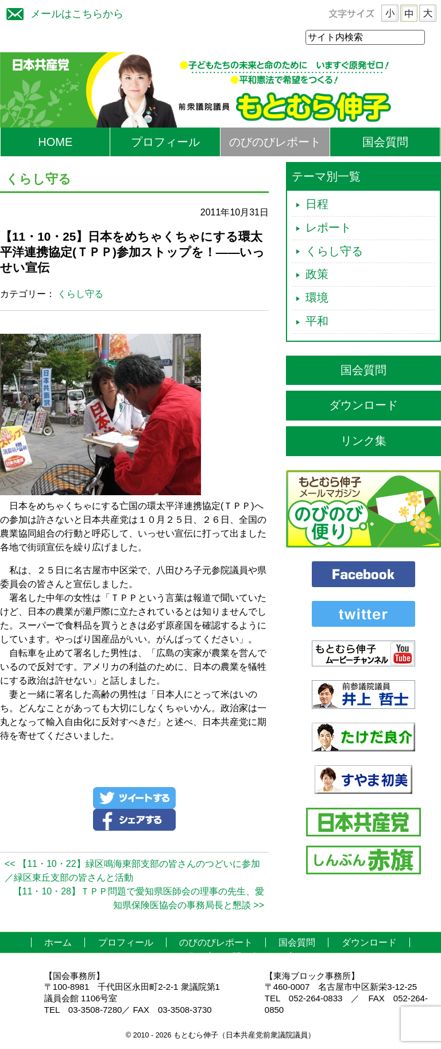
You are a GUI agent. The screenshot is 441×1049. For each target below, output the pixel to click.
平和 (316, 321)
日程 (316, 204)
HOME (55, 142)
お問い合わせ (250, 957)
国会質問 (385, 142)
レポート (328, 228)
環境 (316, 298)
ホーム (58, 943)
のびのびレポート (275, 142)
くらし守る (80, 294)
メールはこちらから (62, 12)
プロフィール (165, 142)
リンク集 (363, 441)
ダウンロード (363, 405)
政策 (316, 274)
